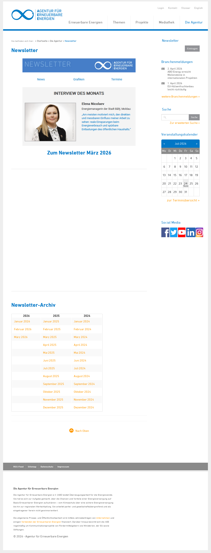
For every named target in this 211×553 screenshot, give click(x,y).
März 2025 (50, 337)
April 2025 (49, 344)
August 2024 (82, 376)
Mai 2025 (49, 352)
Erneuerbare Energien (85, 22)
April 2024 (80, 344)
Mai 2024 (79, 352)
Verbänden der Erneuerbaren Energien (41, 521)
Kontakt (172, 7)
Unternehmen (103, 517)
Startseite (42, 40)
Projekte (142, 22)
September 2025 (53, 384)
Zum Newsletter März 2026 (79, 152)
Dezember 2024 (84, 407)
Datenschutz (47, 466)
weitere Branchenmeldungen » (181, 96)
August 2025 (51, 376)
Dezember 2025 (53, 407)
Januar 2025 (51, 321)
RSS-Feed (18, 466)
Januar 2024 (82, 321)
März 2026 (21, 337)
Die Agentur (194, 22)
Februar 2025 (52, 329)
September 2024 (84, 384)
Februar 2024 (82, 329)
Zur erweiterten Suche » (185, 122)
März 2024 (80, 337)
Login (161, 7)
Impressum (63, 466)
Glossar (185, 7)
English (198, 7)
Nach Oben (82, 430)
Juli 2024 (80, 368)
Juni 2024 (80, 360)
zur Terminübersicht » (183, 200)
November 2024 (84, 399)
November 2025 (53, 399)
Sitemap (32, 466)
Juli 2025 (49, 368)
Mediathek (167, 22)
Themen (119, 22)
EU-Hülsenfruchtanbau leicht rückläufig (181, 88)
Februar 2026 (23, 329)
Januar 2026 (22, 321)
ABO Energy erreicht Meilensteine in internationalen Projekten (182, 74)
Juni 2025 (49, 360)
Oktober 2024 (82, 391)
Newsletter (70, 40)
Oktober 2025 (51, 391)
